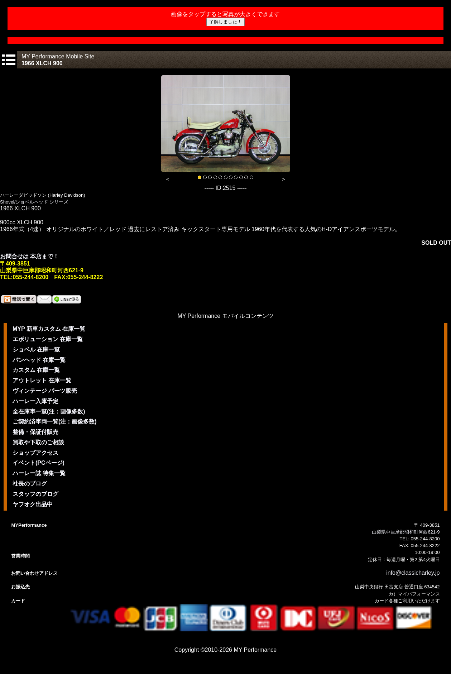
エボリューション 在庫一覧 (48, 339)
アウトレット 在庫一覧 (42, 380)
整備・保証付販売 (35, 432)
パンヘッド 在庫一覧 (39, 360)
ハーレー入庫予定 (35, 401)
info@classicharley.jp (413, 573)
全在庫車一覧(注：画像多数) (49, 411)
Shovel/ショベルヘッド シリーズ (34, 202)
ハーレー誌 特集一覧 (39, 473)
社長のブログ (30, 484)
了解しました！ (225, 21)
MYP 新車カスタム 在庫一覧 (49, 329)
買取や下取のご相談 (38, 442)
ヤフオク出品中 (33, 504)
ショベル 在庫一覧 (36, 349)
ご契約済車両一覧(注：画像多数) (55, 422)
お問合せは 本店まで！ (29, 256)
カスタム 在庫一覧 (36, 370)
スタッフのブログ (35, 494)
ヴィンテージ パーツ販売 (45, 391)
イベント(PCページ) (38, 463)
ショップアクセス (35, 453)
